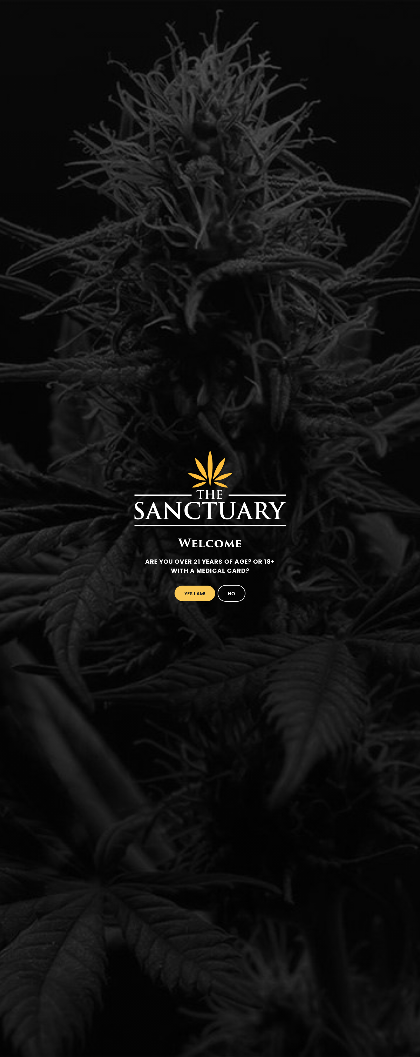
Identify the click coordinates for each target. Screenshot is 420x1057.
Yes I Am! (194, 593)
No (231, 593)
